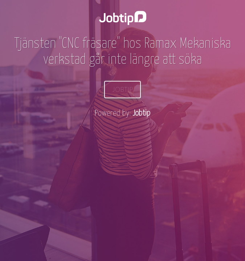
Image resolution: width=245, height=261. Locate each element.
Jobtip (122, 89)
